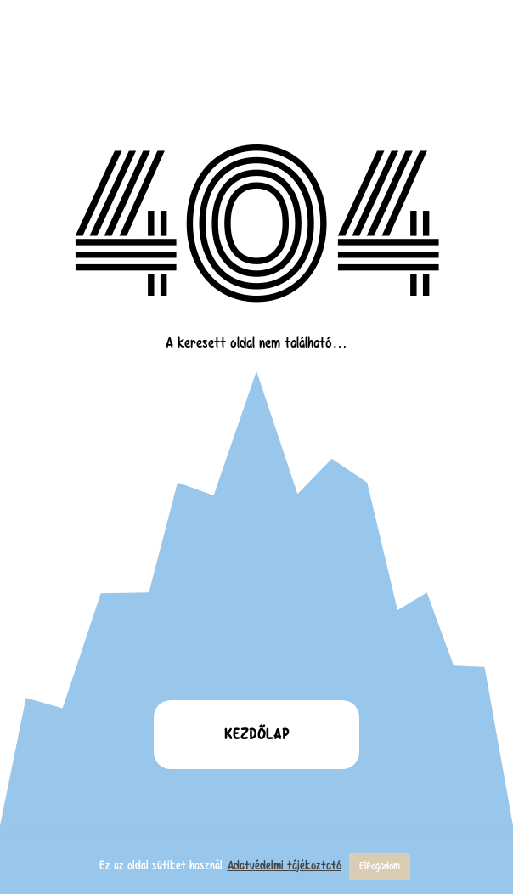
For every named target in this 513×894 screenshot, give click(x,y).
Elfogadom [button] (379, 866)
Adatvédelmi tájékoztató (284, 865)
